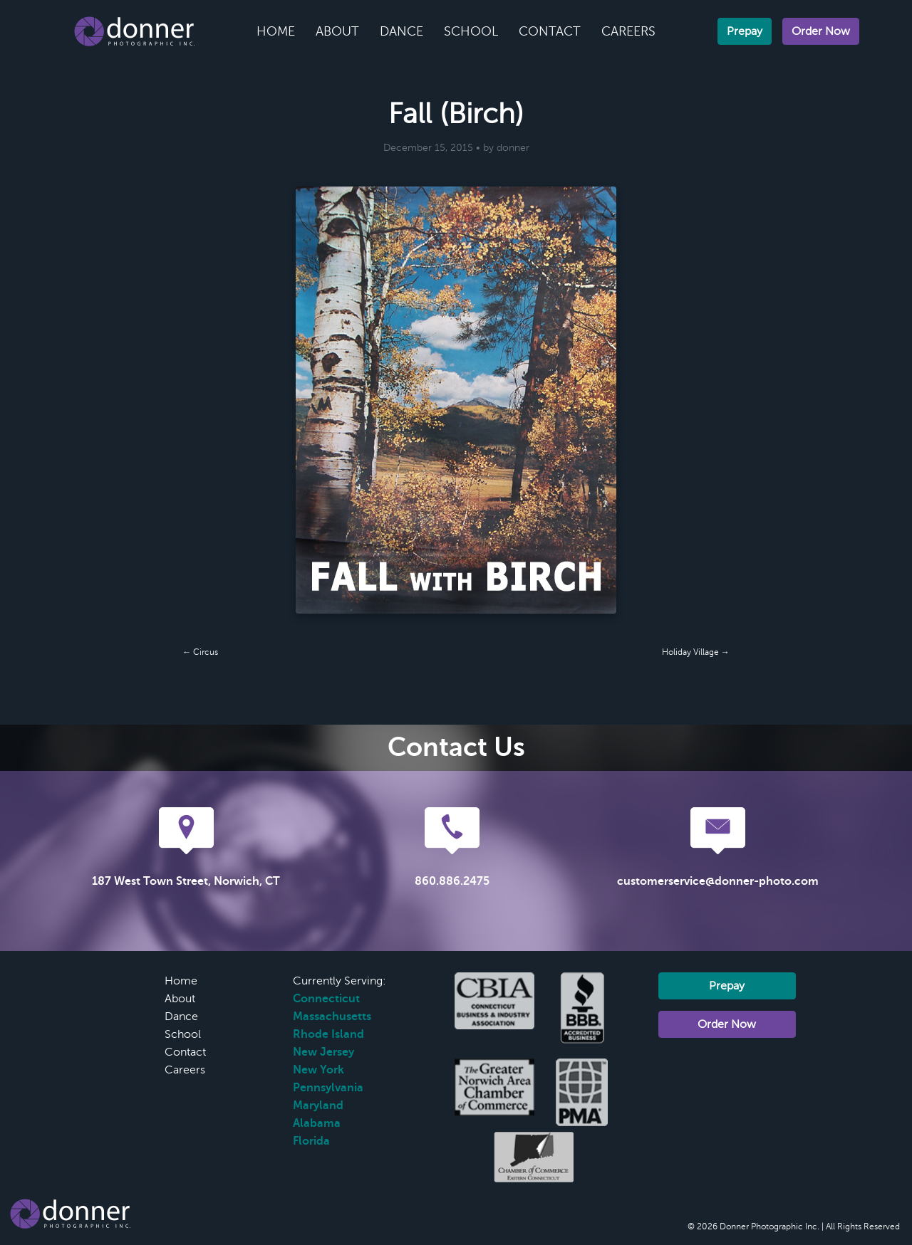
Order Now (821, 31)
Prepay (744, 31)
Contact (550, 31)
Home (275, 31)
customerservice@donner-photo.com (718, 881)
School (471, 31)
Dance (401, 31)
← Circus (200, 652)
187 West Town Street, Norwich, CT (186, 881)
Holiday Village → (696, 652)
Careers (628, 31)
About (337, 31)
